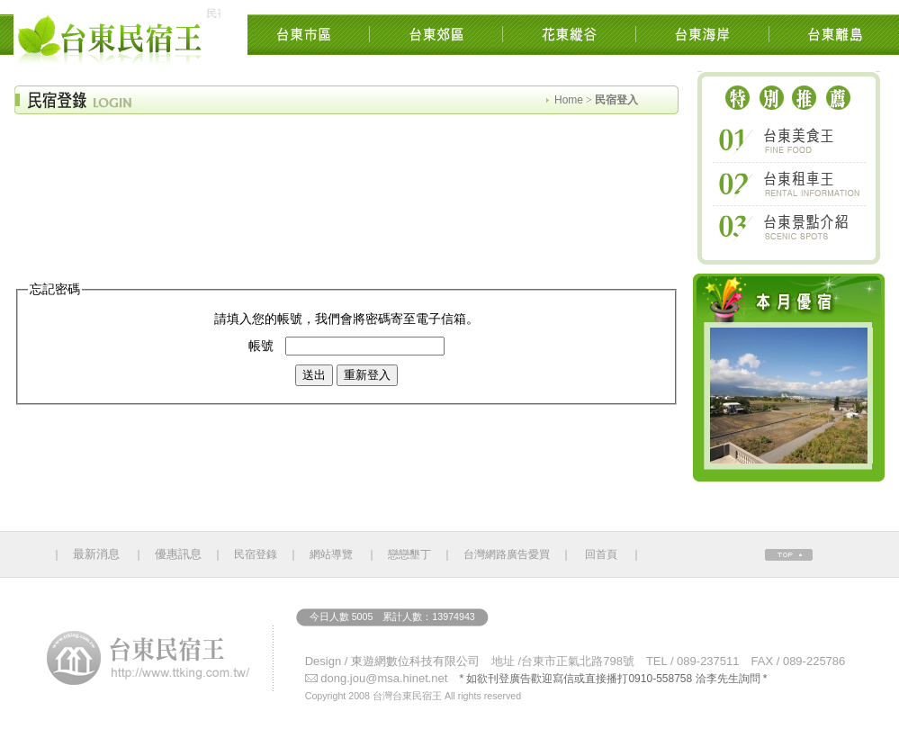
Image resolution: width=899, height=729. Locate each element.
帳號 (261, 346)
